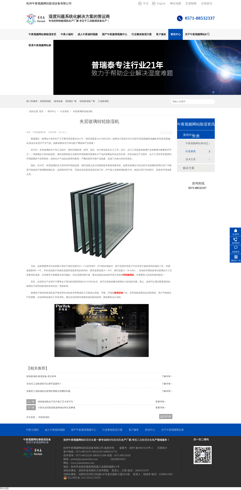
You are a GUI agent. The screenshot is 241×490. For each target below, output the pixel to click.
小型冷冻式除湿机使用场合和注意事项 (56, 407)
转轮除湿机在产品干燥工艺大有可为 (55, 401)
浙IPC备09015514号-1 (141, 447)
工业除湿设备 (144, 439)
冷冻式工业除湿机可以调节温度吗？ (44, 384)
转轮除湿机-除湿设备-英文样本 (41, 376)
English (161, 3)
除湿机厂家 (71, 101)
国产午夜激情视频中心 (114, 34)
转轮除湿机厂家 (87, 101)
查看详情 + (160, 401)
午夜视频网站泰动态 (197, 143)
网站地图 (175, 3)
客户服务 (161, 34)
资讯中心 (176, 34)
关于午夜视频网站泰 (196, 34)
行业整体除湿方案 (142, 34)
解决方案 (188, 168)
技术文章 (191, 159)
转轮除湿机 (45, 101)
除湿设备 (58, 101)
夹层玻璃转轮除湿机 (83, 111)
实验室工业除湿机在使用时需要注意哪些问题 (48, 391)
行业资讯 (65, 111)
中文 (146, 3)
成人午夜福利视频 (88, 34)
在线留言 (206, 3)
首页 (41, 111)
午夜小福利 (67, 34)
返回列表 (166, 132)
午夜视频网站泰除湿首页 (42, 34)
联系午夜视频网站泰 (40, 45)
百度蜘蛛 (191, 3)
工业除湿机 (103, 101)
